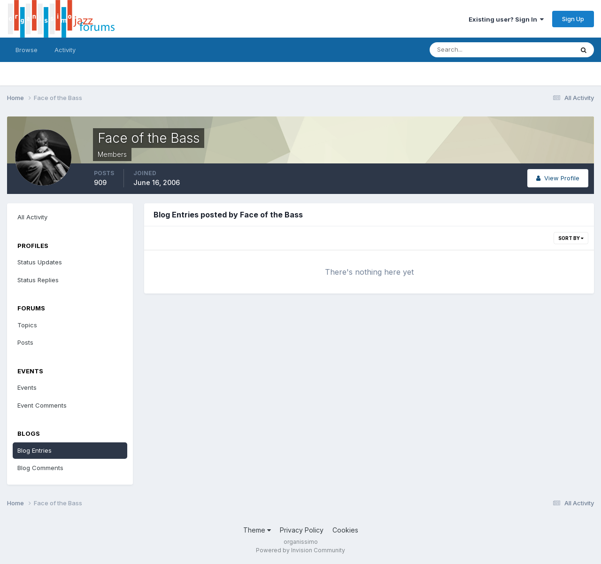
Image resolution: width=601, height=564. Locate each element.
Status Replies (38, 280)
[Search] (471, 49)
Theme (257, 530)
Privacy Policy (302, 530)
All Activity (32, 217)
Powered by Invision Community (300, 550)
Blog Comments (40, 467)
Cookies (345, 530)
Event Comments (42, 405)
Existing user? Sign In (506, 19)
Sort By (571, 238)
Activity (65, 50)
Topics (27, 325)
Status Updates (39, 262)
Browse (26, 50)
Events (27, 387)
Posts (25, 342)
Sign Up (573, 19)
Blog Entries (34, 450)
